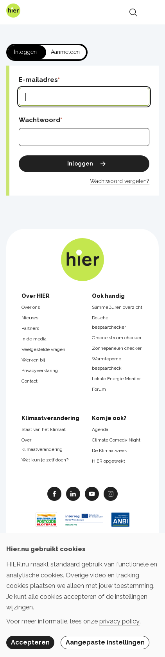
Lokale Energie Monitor (116, 378)
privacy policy (119, 621)
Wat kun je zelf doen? (45, 460)
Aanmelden (65, 52)
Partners (30, 328)
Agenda (100, 429)
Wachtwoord (39, 120)
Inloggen (25, 52)
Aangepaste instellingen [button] (105, 642)
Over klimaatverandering (42, 444)
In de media (34, 339)
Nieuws (30, 317)
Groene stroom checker (117, 337)
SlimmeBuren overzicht (117, 307)
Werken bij (33, 360)
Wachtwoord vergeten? (119, 181)
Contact (30, 381)
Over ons (31, 307)
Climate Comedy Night (116, 440)
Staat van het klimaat (44, 429)
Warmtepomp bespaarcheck (107, 363)
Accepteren (30, 642)
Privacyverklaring (40, 370)
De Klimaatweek (109, 450)
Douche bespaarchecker (109, 322)
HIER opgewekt (108, 461)
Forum (99, 389)
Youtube (92, 493)
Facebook (54, 493)
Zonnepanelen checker (117, 348)
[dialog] (82, 595)
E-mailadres (38, 80)
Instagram (111, 493)
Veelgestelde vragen (43, 349)
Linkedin (73, 493)
